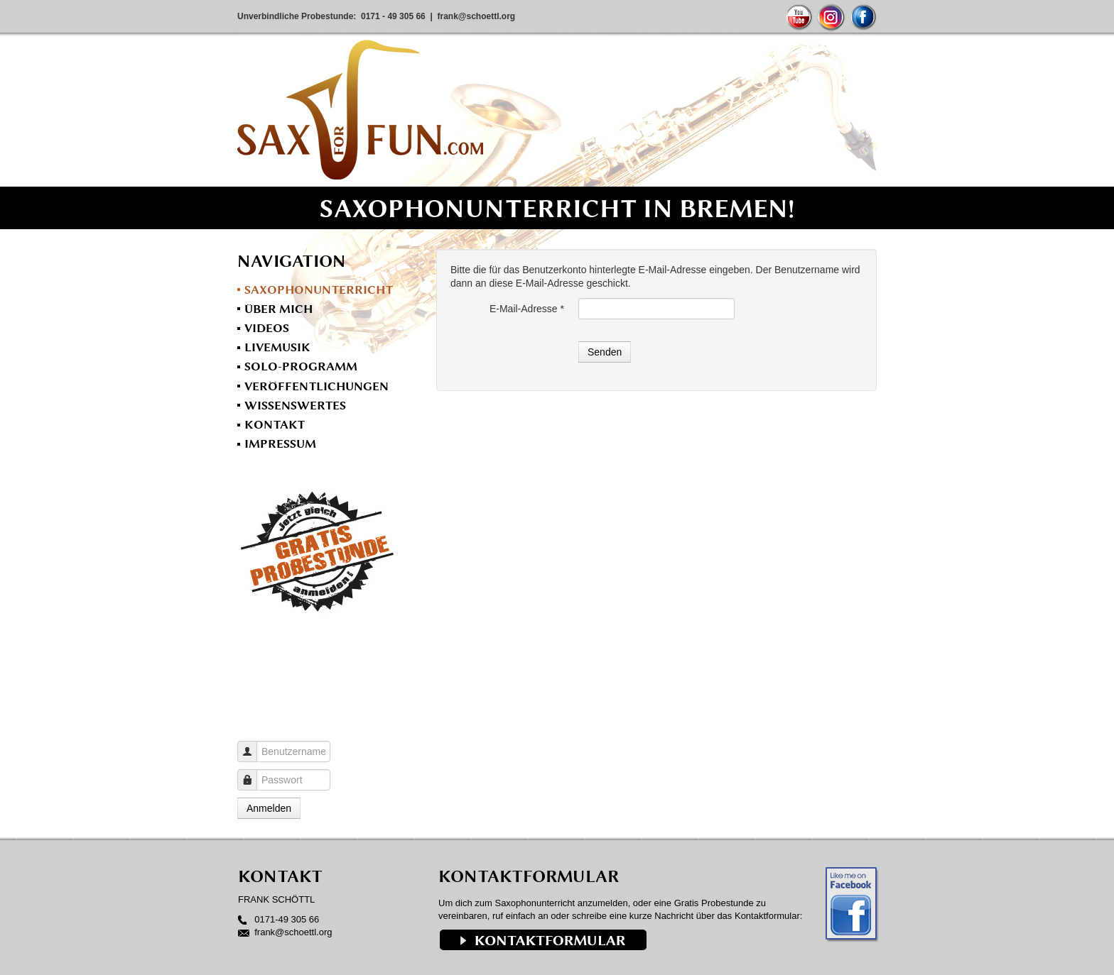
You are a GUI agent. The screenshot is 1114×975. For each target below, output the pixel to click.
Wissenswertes (295, 405)
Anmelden (269, 808)
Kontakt (274, 424)
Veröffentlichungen (316, 386)
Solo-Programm (300, 366)
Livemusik (277, 347)
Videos (266, 328)
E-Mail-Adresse (527, 308)
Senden (605, 352)
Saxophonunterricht (318, 289)
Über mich (278, 308)
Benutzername (252, 744)
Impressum (280, 443)
